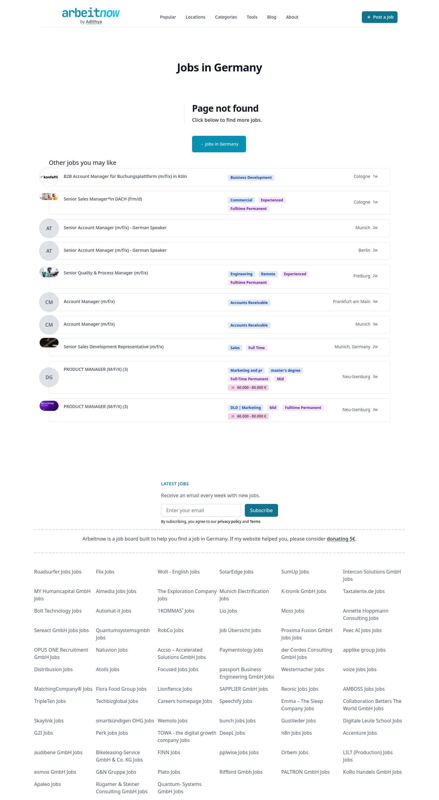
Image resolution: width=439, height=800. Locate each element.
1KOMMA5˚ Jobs (176, 610)
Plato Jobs (169, 772)
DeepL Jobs (232, 732)
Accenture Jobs (360, 732)
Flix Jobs (105, 571)
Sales (235, 347)
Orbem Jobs (295, 752)
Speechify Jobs (236, 701)
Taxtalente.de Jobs (364, 591)
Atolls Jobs (108, 669)
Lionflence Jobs (175, 689)
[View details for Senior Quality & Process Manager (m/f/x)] (49, 276)
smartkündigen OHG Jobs (125, 720)
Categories (226, 17)
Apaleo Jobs (47, 784)
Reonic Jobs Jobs (300, 689)
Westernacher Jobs (302, 669)
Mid (273, 407)
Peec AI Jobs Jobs (362, 630)
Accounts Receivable (249, 302)
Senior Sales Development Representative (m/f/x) (114, 346)
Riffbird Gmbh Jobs (241, 772)
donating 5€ (341, 538)
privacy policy (229, 521)
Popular (168, 17)
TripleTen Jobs (50, 701)
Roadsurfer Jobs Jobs (57, 571)
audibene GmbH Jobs (58, 752)
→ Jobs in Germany (219, 144)
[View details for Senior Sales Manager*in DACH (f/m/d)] (49, 202)
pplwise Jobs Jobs (239, 752)
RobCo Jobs (171, 630)
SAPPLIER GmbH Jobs (244, 689)
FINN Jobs (169, 752)
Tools (252, 17)
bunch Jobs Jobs (238, 720)
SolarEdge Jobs (237, 571)
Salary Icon (232, 387)
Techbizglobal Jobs (117, 701)
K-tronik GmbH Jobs (304, 591)
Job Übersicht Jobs (240, 630)
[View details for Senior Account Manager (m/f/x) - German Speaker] (49, 228)
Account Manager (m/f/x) (89, 301)
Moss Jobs (292, 610)
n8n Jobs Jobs (296, 732)
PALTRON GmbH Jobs (305, 772)
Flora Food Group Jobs (121, 689)
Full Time (256, 347)
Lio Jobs (228, 610)
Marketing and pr (246, 370)
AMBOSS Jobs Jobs (364, 689)
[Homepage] (91, 12)
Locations (195, 17)
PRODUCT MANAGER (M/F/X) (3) (96, 369)
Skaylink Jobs (49, 720)
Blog (271, 17)
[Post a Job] (380, 17)
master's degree (286, 370)
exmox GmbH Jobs (55, 772)
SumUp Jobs (295, 571)
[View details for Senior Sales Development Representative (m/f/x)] (49, 347)
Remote (268, 274)
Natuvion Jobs (112, 649)
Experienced (272, 200)
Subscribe (261, 510)
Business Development (251, 177)
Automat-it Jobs (113, 610)
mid (280, 379)
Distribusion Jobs (53, 669)
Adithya (94, 21)
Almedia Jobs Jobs (116, 591)
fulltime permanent (248, 208)
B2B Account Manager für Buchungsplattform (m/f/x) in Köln (125, 176)
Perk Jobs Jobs (112, 732)
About (292, 17)
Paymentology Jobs (241, 649)
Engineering (241, 274)
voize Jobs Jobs (360, 669)
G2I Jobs (43, 732)
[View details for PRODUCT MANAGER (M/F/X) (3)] (49, 377)
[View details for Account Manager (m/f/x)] (49, 302)
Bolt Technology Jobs (58, 610)
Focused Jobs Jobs (178, 669)
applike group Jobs (364, 649)
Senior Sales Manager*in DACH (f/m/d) (103, 199)
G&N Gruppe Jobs (116, 772)
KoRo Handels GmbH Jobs (372, 772)
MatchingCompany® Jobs (63, 689)
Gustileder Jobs (298, 720)
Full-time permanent (249, 379)
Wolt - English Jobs (179, 571)
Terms (255, 521)
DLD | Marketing (245, 407)
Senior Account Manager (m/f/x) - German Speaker (115, 227)
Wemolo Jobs (172, 720)
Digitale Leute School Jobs (372, 720)
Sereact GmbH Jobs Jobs (61, 630)
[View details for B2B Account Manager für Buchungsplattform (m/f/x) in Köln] (49, 177)
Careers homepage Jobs (185, 701)
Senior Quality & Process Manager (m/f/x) (106, 273)
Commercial (241, 200)
